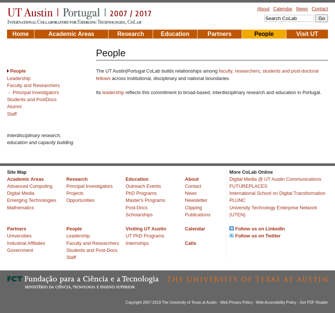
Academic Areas (71, 34)
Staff (12, 114)
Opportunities (80, 200)
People (263, 34)
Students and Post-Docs (91, 250)
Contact (320, 8)
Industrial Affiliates (26, 243)
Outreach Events (143, 186)
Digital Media (20, 193)
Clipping (193, 207)
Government (20, 250)
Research (130, 34)
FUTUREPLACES (248, 186)
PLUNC (237, 200)
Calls (190, 243)
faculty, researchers (239, 71)
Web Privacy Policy (236, 302)
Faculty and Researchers (33, 85)
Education (175, 34)
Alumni (14, 106)
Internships (137, 243)
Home (20, 34)
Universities (19, 236)
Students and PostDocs (32, 99)
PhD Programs (141, 193)
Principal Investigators (89, 186)
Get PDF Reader (314, 302)
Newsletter (196, 200)
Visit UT (307, 34)
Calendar (282, 8)
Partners (220, 34)
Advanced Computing (29, 186)
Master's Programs (145, 200)
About (263, 8)
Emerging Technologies (31, 200)
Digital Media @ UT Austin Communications (275, 179)
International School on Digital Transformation (277, 193)
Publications (197, 214)
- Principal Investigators (33, 92)
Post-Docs (136, 207)
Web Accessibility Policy (276, 302)
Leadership (18, 78)
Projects (74, 193)
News (302, 8)
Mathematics (20, 207)
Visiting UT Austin (146, 229)
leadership (113, 92)
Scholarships (139, 214)
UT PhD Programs (145, 236)
